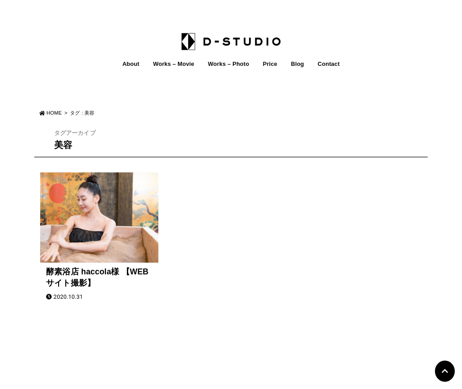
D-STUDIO (226, 379)
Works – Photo (228, 63)
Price (270, 63)
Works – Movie (173, 63)
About (130, 63)
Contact (329, 63)
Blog (297, 63)
